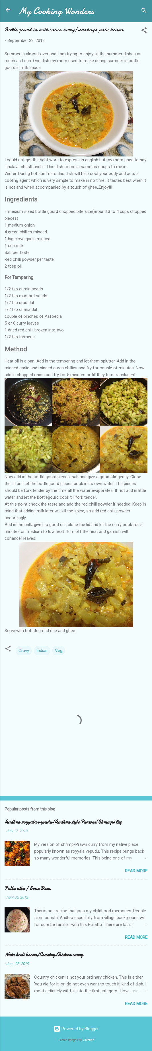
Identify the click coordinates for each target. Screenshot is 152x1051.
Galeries (88, 1040)
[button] (144, 31)
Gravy (24, 650)
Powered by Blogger (76, 1028)
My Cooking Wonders (56, 11)
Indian (42, 650)
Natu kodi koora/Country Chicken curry (44, 954)
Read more (136, 870)
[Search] (144, 11)
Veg (58, 650)
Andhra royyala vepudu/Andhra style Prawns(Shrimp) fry (63, 822)
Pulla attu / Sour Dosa (27, 888)
